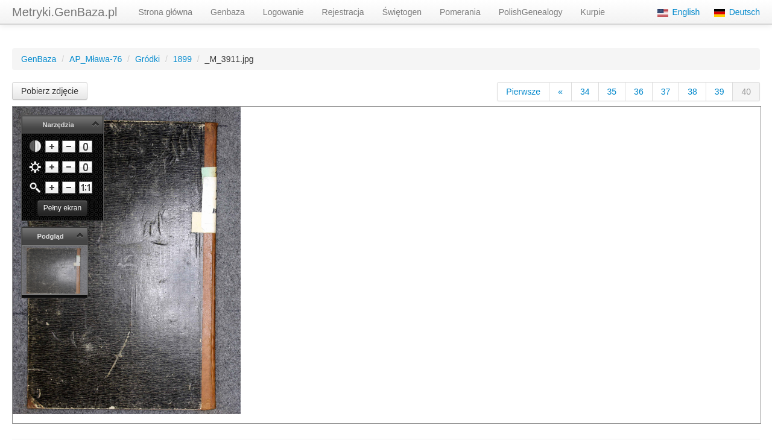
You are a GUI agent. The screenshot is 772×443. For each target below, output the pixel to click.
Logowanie (283, 12)
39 (719, 91)
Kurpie (593, 12)
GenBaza (38, 59)
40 (746, 91)
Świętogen (402, 12)
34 (585, 91)
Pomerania (460, 12)
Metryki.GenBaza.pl (65, 12)
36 (639, 91)
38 (692, 91)
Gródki (147, 59)
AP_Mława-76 (95, 59)
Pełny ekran (62, 208)
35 (612, 91)
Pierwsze (523, 91)
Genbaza (227, 12)
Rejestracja (343, 12)
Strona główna (166, 12)
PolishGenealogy (531, 12)
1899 (182, 59)
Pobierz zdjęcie (49, 91)
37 (666, 91)
